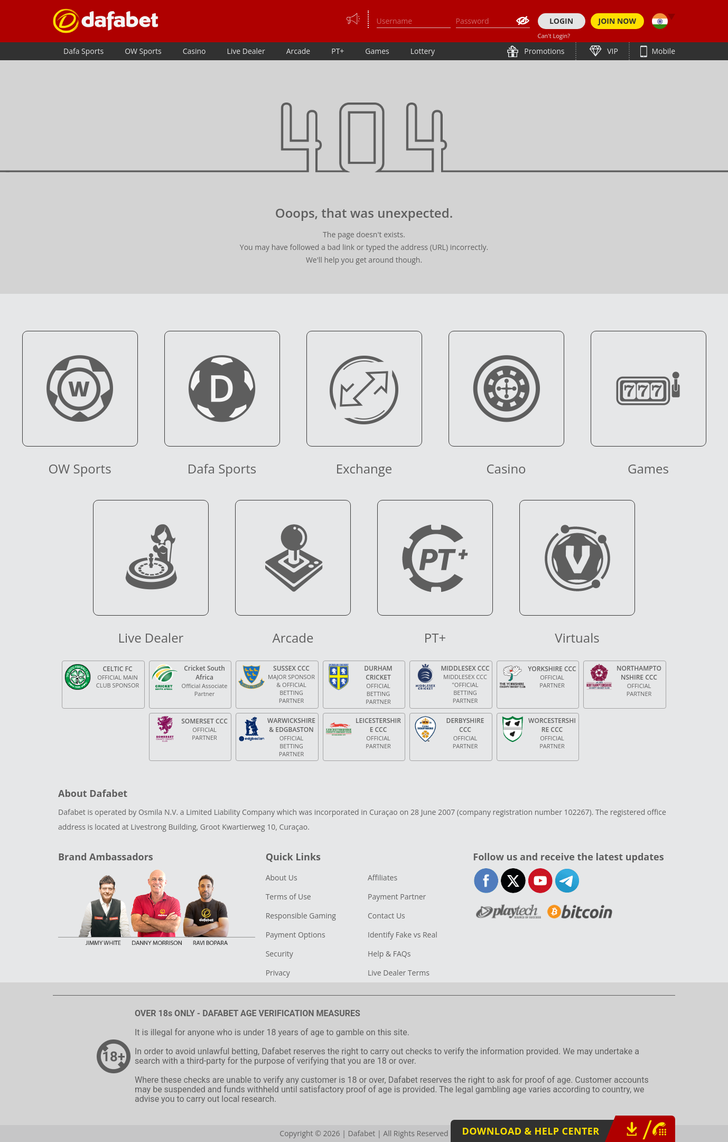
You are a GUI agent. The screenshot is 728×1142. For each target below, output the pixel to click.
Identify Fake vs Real (402, 935)
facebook (486, 880)
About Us (281, 877)
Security (279, 954)
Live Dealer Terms (399, 973)
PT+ (337, 51)
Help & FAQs (389, 954)
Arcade (298, 51)
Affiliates (382, 877)
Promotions (543, 51)
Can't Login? (554, 36)
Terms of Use (288, 897)
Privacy (278, 973)
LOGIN (561, 21)
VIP (611, 51)
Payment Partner (397, 897)
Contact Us (386, 916)
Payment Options (295, 935)
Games (377, 51)
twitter (513, 880)
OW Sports (143, 51)
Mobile (662, 51)
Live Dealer (246, 51)
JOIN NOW (618, 21)
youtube (540, 880)
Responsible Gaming (301, 916)
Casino (194, 51)
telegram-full (567, 880)
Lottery (422, 51)
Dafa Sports (83, 51)
